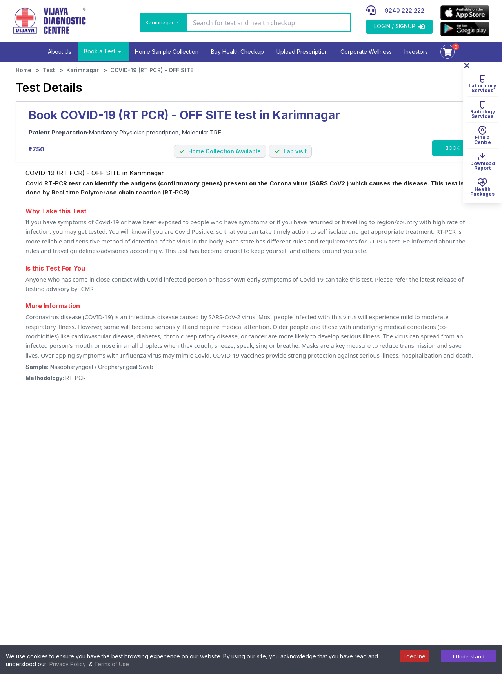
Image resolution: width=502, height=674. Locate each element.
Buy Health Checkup (237, 51)
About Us (59, 51)
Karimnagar (82, 70)
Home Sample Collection (166, 51)
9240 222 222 (404, 10)
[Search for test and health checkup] (268, 22)
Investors (416, 51)
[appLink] (464, 12)
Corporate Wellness (366, 51)
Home (23, 70)
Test (49, 70)
